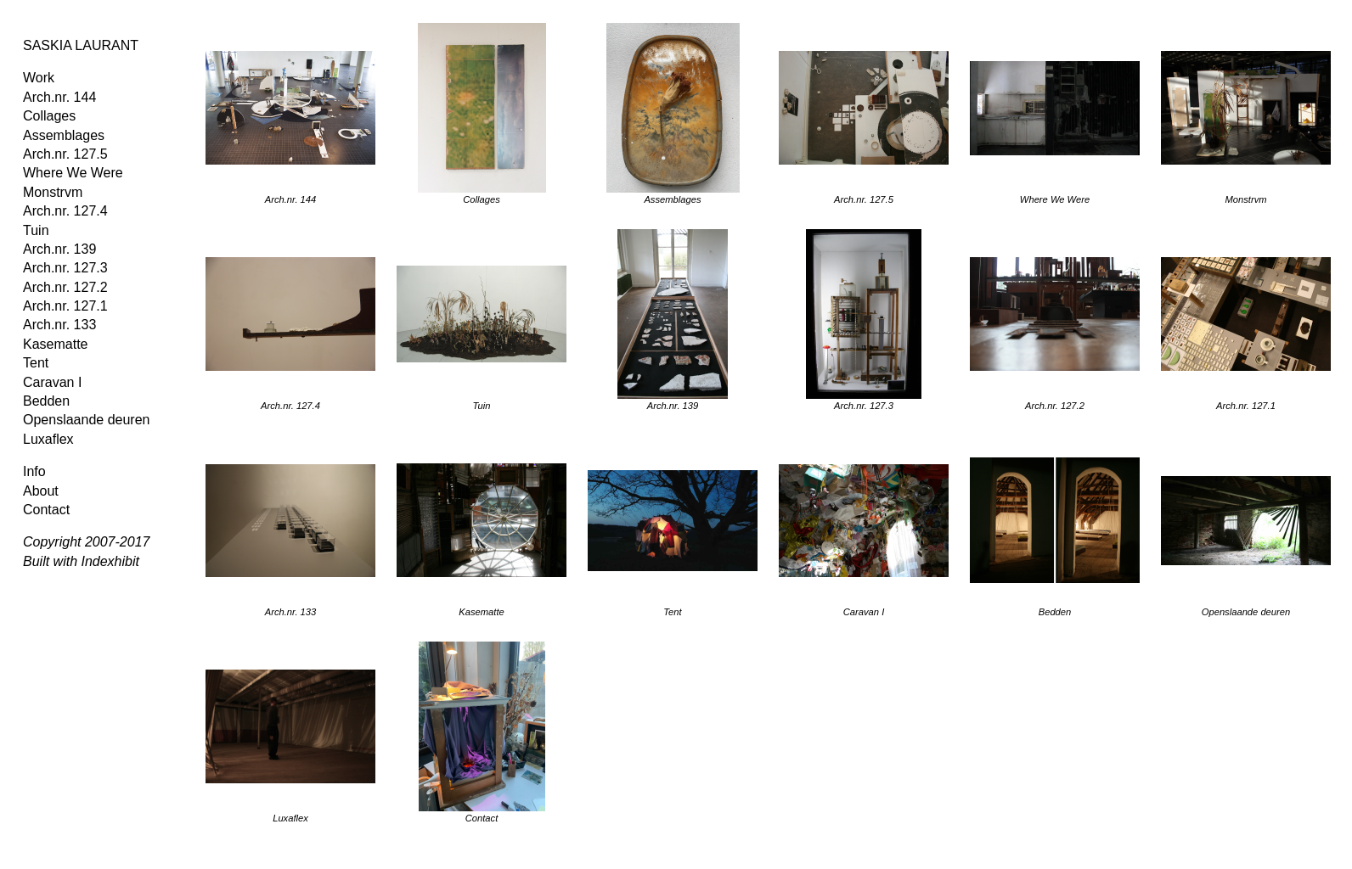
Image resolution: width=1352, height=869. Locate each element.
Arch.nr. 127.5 (65, 154)
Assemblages (63, 135)
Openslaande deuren (86, 419)
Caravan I (52, 382)
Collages (49, 116)
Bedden (46, 401)
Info (34, 471)
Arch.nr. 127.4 (65, 211)
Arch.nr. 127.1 (65, 306)
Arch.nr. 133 (59, 324)
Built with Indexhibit (81, 561)
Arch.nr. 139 (59, 249)
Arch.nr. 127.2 (65, 287)
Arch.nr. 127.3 (65, 268)
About (41, 491)
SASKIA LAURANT (80, 45)
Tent (35, 363)
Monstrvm (52, 192)
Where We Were (73, 172)
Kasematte (55, 344)
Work (38, 77)
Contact (46, 509)
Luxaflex (48, 439)
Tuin (36, 230)
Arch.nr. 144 (59, 97)
